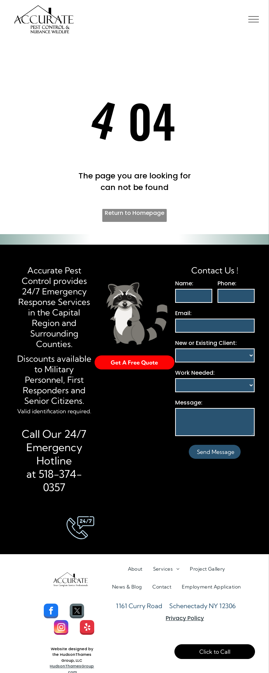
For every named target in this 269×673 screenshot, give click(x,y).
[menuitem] (135, 569)
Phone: (227, 283)
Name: (184, 283)
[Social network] (77, 612)
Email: (183, 313)
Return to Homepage (134, 213)
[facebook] (51, 612)
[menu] (253, 19)
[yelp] (87, 628)
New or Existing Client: (206, 343)
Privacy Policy (185, 618)
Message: (188, 403)
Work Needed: (195, 373)
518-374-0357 (60, 480)
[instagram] (61, 628)
